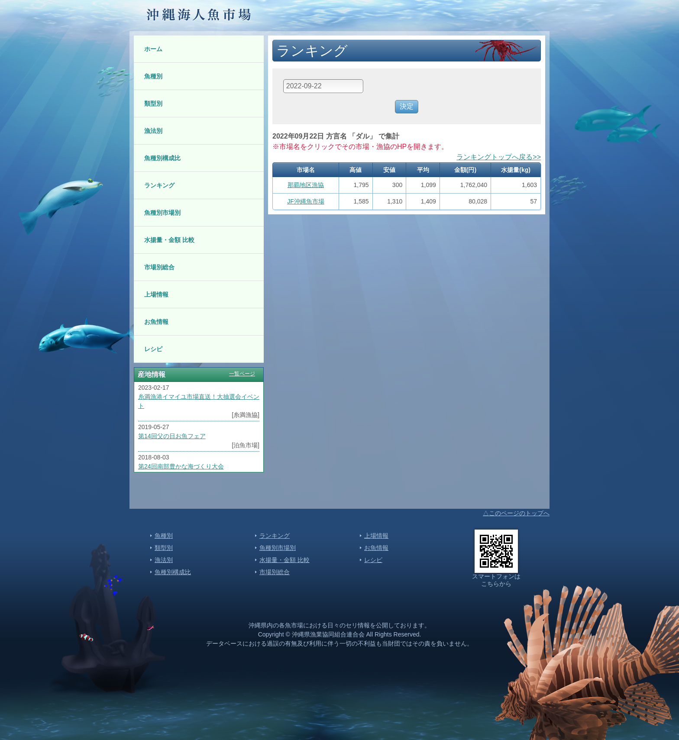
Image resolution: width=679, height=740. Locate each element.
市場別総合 (159, 267)
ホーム (153, 48)
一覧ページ (242, 374)
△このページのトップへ (516, 513)
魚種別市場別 (162, 212)
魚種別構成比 (162, 158)
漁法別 (153, 130)
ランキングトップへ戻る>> (498, 157)
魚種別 (153, 76)
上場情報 (156, 294)
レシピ (153, 349)
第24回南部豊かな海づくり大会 (181, 466)
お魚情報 (156, 321)
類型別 (153, 103)
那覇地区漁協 (306, 184)
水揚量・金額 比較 (169, 239)
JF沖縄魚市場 (305, 201)
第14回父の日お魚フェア (172, 436)
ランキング (159, 185)
